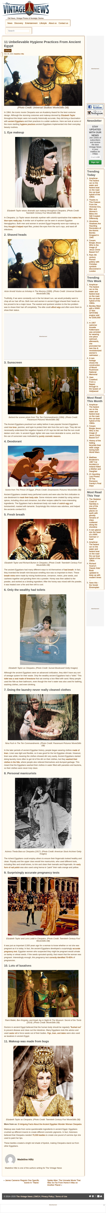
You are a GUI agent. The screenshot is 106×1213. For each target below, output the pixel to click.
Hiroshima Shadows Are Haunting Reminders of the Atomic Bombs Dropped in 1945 (95, 229)
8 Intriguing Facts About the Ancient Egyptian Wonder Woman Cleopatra (49, 1124)
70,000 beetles (38, 1135)
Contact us (63, 23)
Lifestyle (43, 23)
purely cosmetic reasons (49, 436)
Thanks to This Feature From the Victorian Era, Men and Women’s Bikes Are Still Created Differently (95, 209)
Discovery (18, 23)
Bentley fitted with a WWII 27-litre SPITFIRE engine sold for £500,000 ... (95, 313)
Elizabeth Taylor (68, 115)
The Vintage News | (25, 1196)
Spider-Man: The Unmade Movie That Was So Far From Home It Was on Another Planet (63, 1182)
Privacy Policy (47, 1196)
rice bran (13, 427)
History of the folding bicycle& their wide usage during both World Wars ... (95, 447)
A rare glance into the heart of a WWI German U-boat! (95, 534)
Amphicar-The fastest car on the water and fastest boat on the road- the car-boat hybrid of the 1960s (94, 187)
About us (53, 23)
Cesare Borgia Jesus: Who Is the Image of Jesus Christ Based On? (95, 246)
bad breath (69, 570)
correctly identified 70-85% (61, 957)
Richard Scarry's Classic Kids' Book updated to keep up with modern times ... (95, 571)
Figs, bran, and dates (56, 1033)
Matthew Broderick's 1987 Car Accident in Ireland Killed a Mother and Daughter (95, 464)
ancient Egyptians (16, 121)
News (9, 23)
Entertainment (31, 23)
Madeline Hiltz (19, 54)
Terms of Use (61, 1196)
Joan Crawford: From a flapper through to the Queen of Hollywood (95, 384)
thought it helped (15, 226)
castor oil (13, 1033)
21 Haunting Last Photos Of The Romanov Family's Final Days (95, 480)
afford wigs (56, 307)
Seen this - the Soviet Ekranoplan (94, 585)
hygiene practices (27, 124)
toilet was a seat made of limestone (19, 679)
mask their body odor (29, 497)
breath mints (9, 576)
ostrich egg (64, 503)
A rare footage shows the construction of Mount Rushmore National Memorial (94, 366)
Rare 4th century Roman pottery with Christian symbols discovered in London (95, 263)
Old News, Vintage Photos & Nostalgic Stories (26, 18)
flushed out (75, 1027)
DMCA (37, 1196)
